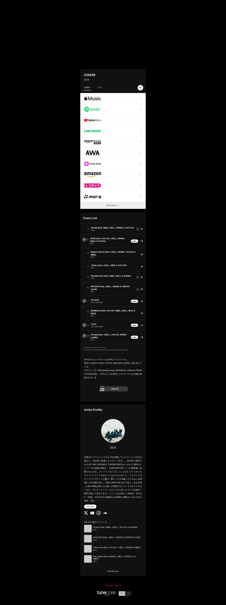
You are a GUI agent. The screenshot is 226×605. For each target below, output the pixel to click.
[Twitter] (86, 514)
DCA (86, 79)
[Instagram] (99, 514)
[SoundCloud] (105, 513)
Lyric (134, 241)
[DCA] (113, 431)
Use (99, 87)
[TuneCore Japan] (106, 594)
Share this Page (113, 585)
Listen (87, 87)
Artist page (90, 506)
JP (128, 593)
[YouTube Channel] (92, 513)
